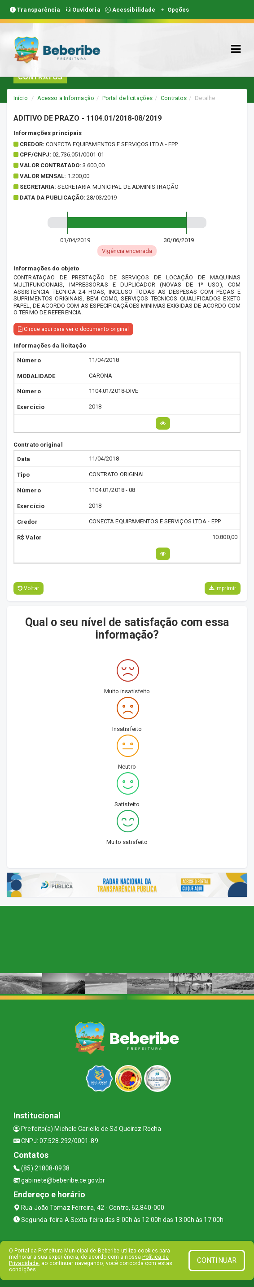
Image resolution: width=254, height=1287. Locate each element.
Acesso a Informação (65, 98)
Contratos (174, 98)
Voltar (28, 588)
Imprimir (222, 588)
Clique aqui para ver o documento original (73, 329)
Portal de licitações (127, 98)
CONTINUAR (216, 1260)
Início (20, 98)
